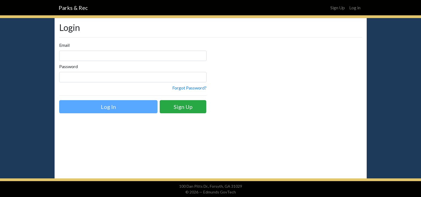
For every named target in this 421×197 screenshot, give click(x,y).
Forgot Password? (189, 87)
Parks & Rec (73, 7)
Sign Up (337, 7)
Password (68, 66)
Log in (354, 7)
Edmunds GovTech (219, 192)
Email (64, 45)
